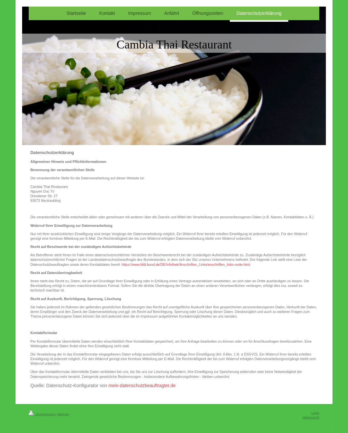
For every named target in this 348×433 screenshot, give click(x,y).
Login (315, 413)
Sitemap (63, 414)
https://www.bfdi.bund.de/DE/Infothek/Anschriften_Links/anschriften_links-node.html (186, 264)
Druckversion (42, 414)
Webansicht (310, 417)
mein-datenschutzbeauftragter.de (142, 385)
